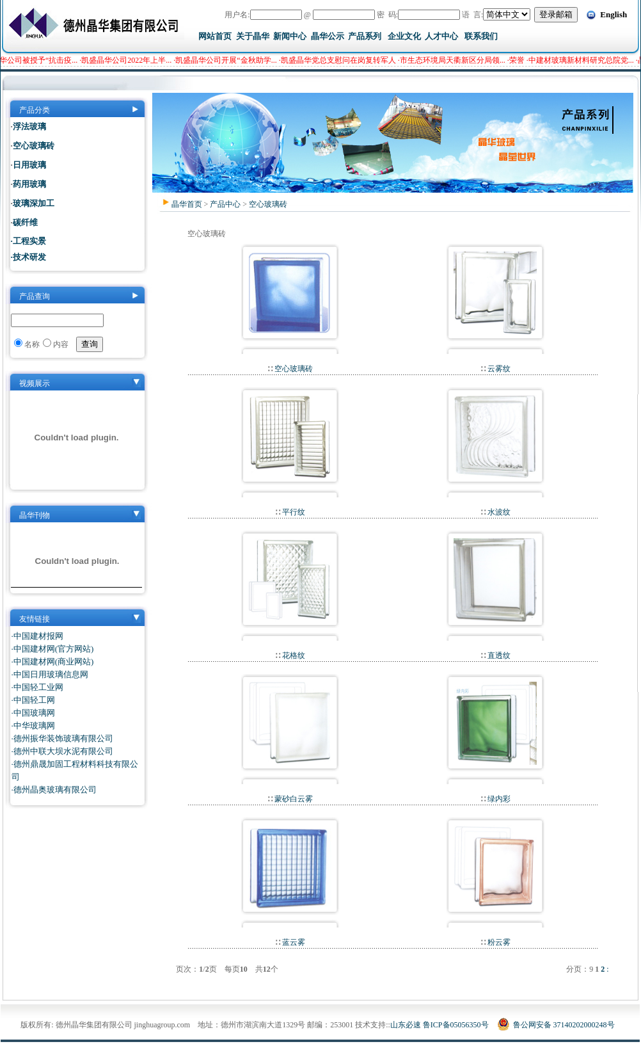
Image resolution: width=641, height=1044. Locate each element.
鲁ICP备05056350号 (456, 1024)
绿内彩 (498, 798)
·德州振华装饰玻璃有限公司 (62, 738)
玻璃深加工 (33, 203)
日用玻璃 (29, 165)
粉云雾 (498, 942)
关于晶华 (252, 36)
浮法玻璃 (29, 126)
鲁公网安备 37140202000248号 (556, 1024)
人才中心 (441, 36)
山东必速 (405, 1024)
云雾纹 (498, 368)
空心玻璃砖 (268, 204)
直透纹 (498, 655)
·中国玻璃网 (33, 713)
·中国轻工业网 (37, 687)
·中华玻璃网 (33, 725)
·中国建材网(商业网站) (53, 661)
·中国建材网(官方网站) (53, 649)
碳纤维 (25, 222)
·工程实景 (28, 241)
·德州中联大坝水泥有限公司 (62, 751)
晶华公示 (327, 36)
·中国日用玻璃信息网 (50, 674)
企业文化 (404, 36)
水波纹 (498, 512)
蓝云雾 (292, 942)
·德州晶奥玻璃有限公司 (54, 789)
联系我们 (481, 36)
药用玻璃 (29, 184)
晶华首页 (186, 204)
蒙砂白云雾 (293, 798)
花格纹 (292, 655)
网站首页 (215, 36)
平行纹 (292, 512)
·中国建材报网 (37, 636)
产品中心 (225, 204)
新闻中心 (289, 36)
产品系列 (364, 36)
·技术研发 (28, 257)
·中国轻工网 (33, 700)
